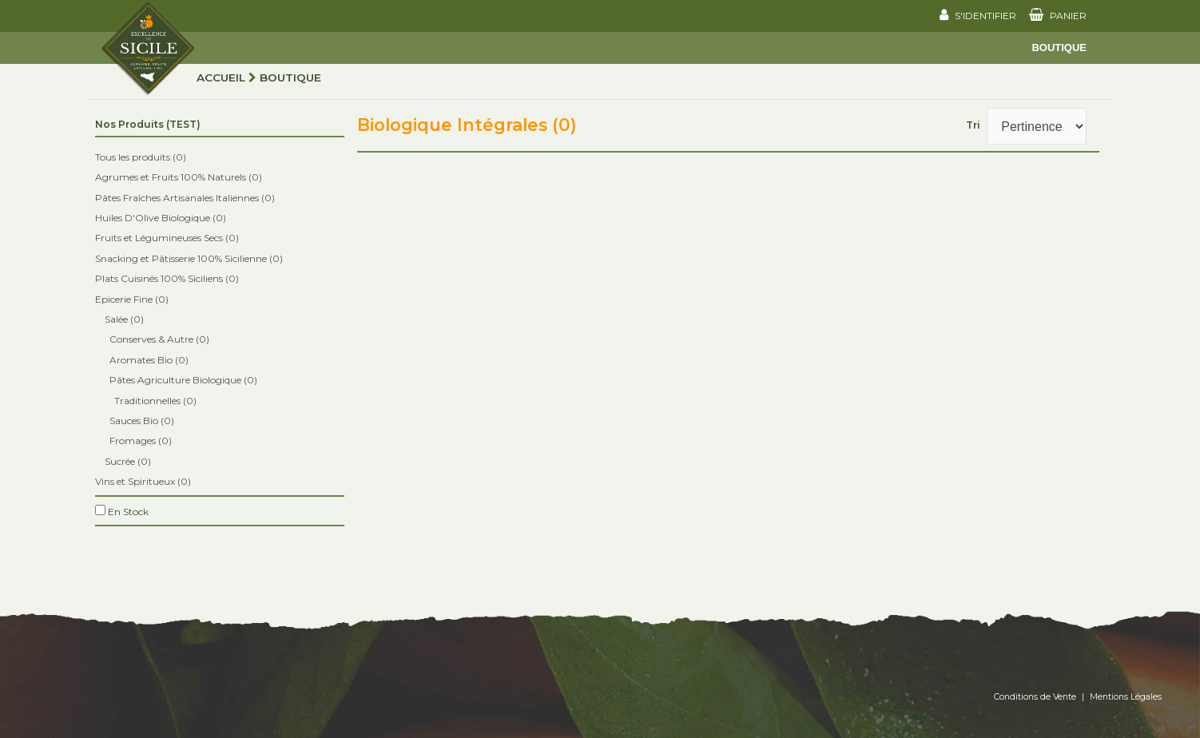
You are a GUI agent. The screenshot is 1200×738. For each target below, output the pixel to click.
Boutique (1059, 48)
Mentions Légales (1126, 697)
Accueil (221, 77)
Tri (973, 125)
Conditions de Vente (1035, 697)
